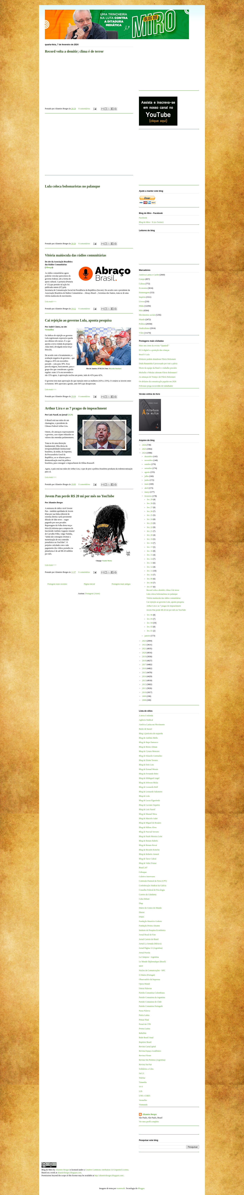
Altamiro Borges (149, 1114)
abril (147, 488)
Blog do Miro (47, 1170)
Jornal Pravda (144, 952)
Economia (143, 288)
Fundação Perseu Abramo (149, 926)
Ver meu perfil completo (149, 1121)
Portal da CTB (145, 1024)
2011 (144, 688)
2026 (144, 445)
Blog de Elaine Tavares (148, 760)
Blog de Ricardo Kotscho (149, 850)
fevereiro (148, 496)
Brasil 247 (143, 867)
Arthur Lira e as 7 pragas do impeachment (76, 408)
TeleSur (142, 1078)
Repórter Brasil (145, 1042)
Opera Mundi (144, 984)
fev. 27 (150, 507)
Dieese (142, 912)
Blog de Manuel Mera (148, 814)
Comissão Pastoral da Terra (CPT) (153, 881)
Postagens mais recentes (57, 584)
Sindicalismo (144, 328)
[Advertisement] (89, 146)
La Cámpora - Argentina (149, 957)
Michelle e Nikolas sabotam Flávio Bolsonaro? (158, 372)
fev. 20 (150, 535)
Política (142, 324)
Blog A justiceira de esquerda (151, 733)
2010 (144, 692)
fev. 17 (150, 547)
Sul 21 (141, 1073)
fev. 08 (150, 582)
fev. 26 (150, 511)
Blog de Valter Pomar (147, 863)
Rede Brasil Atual (146, 1037)
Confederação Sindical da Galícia (152, 885)
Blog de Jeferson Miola (148, 782)
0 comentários (84, 108)
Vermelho (49, 329)
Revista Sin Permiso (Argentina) (152, 1060)
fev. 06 (150, 615)
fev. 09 (150, 579)
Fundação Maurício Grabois (150, 921)
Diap (141, 903)
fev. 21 (150, 531)
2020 (144, 652)
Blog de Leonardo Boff (148, 787)
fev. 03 (150, 627)
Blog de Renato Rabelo (148, 841)
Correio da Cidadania (147, 894)
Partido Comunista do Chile (150, 1002)
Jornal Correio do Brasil (149, 939)
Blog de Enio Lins (146, 765)
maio (147, 484)
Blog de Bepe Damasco (148, 742)
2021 (144, 648)
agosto (147, 472)
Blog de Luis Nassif (147, 809)
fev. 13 (150, 563)
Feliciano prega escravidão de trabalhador (156, 386)
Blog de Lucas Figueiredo (149, 800)
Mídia (141, 306)
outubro (148, 464)
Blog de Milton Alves (148, 827)
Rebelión (142, 1033)
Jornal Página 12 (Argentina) (150, 948)
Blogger (141, 1188)
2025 (144, 449)
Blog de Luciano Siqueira (149, 805)
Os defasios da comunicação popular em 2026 (157, 381)
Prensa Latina (144, 1028)
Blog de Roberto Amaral (149, 854)
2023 (144, 641)
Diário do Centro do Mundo (150, 908)
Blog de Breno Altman (148, 747)
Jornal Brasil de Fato (147, 934)
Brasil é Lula (144, 354)
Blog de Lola (144, 796)
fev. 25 (150, 515)
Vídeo (141, 333)
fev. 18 (150, 543)
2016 (144, 668)
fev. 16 (150, 551)
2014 (144, 676)
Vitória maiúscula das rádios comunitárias (75, 255)
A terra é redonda (146, 715)
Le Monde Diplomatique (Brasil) (152, 961)
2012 (144, 684)
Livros (141, 301)
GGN (70, 415)
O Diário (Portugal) (147, 975)
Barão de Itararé (145, 729)
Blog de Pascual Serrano (149, 832)
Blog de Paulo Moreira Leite (150, 836)
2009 (144, 696)
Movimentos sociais (147, 315)
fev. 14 (150, 559)
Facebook (143, 218)
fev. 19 (150, 539)
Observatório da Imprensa (149, 979)
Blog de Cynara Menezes (149, 751)
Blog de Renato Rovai (148, 845)
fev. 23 (150, 523)
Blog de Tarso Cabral (147, 859)
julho (147, 476)
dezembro (149, 456)
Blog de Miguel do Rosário (150, 823)
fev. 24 (150, 519)
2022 (144, 645)
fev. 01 (150, 631)
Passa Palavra (144, 1011)
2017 (144, 664)
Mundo (142, 319)
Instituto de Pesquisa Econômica (152, 930)
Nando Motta (107, 561)
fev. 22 (150, 527)
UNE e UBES (144, 1095)
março (147, 492)
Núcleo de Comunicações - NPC (152, 970)
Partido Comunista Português (151, 1006)
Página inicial (89, 584)
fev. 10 (150, 575)
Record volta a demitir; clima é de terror (74, 51)
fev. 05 (150, 619)
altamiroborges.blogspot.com (69, 1172)
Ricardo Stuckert (115, 368)
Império (142, 297)
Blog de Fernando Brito (148, 773)
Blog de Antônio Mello (148, 738)
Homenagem (144, 292)
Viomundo (143, 1104)
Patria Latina (144, 1015)
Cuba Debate (144, 899)
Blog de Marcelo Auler (148, 818)
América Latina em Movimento (152, 724)
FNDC (141, 917)
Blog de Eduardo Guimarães (150, 756)
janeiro (148, 636)
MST (141, 966)
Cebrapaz (143, 872)
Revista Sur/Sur (145, 1064)
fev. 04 (150, 623)
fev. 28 (150, 503)
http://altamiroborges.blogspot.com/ (109, 1175)
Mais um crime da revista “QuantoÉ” (154, 345)
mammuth (121, 1188)
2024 (144, 453)
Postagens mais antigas (121, 584)
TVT (141, 1087)
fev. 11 (150, 571)
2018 (144, 660)
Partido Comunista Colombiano (152, 993)
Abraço (49, 267)
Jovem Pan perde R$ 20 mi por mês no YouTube (79, 496)
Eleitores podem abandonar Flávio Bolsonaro (157, 359)
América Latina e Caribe (149, 275)
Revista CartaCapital (147, 1046)
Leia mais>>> (50, 301)
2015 (144, 672)
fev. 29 (150, 499)
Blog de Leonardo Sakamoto (150, 791)
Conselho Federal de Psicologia (152, 890)
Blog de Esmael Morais (148, 769)
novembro (149, 460)
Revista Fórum (145, 1055)
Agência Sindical (146, 720)
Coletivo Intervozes (147, 876)
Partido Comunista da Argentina (152, 997)
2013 (144, 680)
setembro (148, 468)
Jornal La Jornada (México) (150, 943)
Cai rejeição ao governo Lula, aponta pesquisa (78, 320)
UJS (140, 1091)
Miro (141, 310)
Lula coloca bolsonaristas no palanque (72, 186)
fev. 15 (150, 555)
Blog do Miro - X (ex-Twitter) (151, 222)
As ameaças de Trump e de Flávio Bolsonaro (157, 377)
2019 (144, 656)
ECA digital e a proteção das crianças (154, 350)
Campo (142, 279)
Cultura (142, 284)
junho (147, 480)
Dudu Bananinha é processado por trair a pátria (158, 363)
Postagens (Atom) (92, 593)
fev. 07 (150, 587)
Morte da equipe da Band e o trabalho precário (158, 368)
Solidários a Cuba (146, 1069)
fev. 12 (150, 567)
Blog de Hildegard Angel (149, 778)
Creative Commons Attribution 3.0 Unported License (106, 1170)
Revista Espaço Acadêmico (150, 1051)
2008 (144, 700)
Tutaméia (143, 1082)
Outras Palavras (145, 988)
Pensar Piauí (144, 1020)
